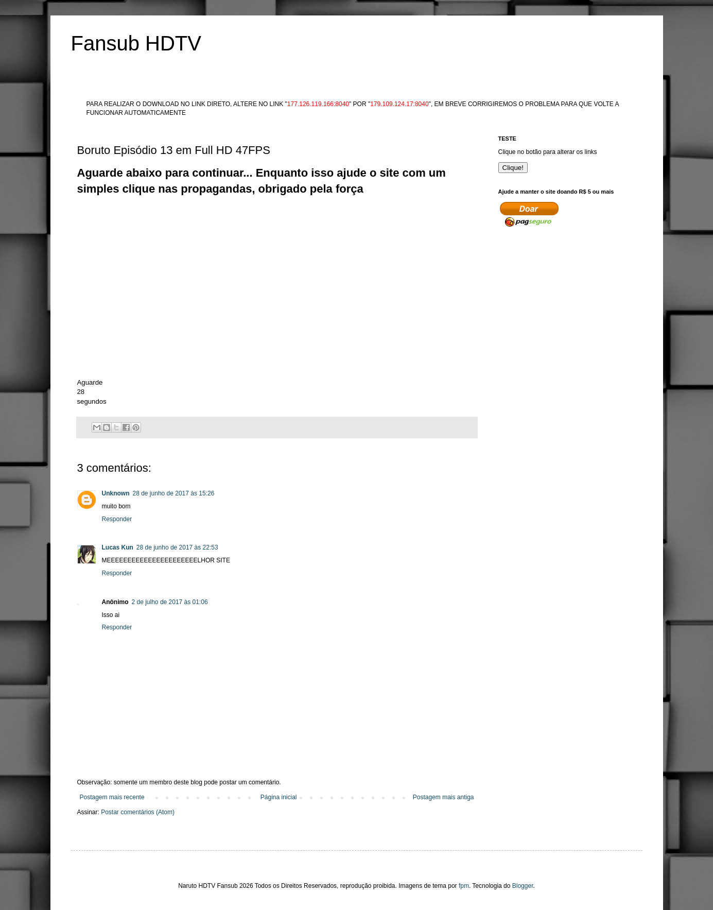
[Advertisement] (264, 220)
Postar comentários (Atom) (138, 812)
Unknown (116, 493)
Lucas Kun (117, 547)
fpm (464, 885)
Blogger (522, 885)
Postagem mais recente (112, 797)
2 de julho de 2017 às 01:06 (170, 602)
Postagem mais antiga (443, 797)
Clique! (513, 167)
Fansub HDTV (136, 43)
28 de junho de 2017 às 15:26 (174, 493)
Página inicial (278, 797)
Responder (117, 519)
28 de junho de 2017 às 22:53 (177, 547)
